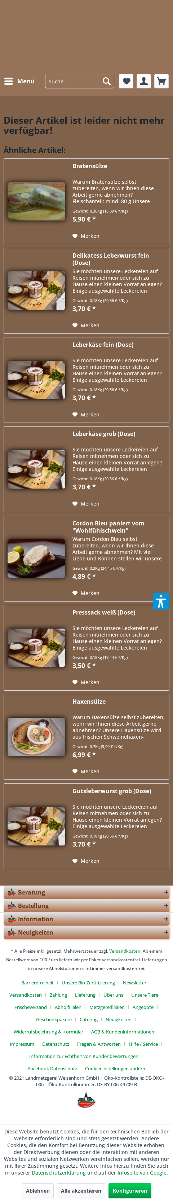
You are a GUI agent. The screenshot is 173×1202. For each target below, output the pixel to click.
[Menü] (19, 81)
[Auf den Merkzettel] (85, 236)
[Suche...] (79, 81)
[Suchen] (106, 81)
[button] (161, 601)
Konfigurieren (130, 1190)
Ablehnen (38, 1190)
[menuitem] (19, 81)
